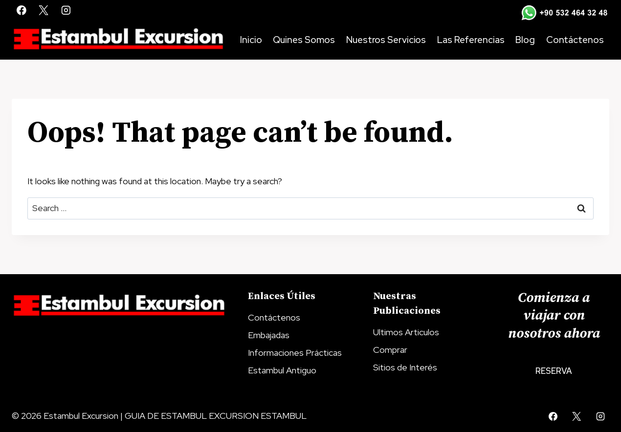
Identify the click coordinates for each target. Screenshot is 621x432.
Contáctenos (575, 40)
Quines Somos (304, 40)
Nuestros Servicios (386, 40)
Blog (525, 40)
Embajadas (268, 335)
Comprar (390, 349)
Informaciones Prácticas (295, 352)
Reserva (553, 371)
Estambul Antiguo (282, 370)
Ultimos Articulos (406, 332)
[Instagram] (66, 10)
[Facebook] (21, 10)
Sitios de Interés (405, 367)
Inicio (251, 40)
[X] (44, 10)
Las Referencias (471, 40)
